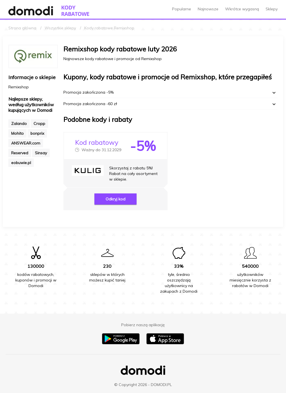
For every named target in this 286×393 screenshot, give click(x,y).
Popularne (181, 8)
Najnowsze (208, 8)
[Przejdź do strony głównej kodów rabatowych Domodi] (75, 11)
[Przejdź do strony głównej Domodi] (30, 11)
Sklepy (272, 8)
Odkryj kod (115, 199)
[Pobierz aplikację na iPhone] (165, 342)
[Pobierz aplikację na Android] (121, 342)
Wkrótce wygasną (242, 8)
